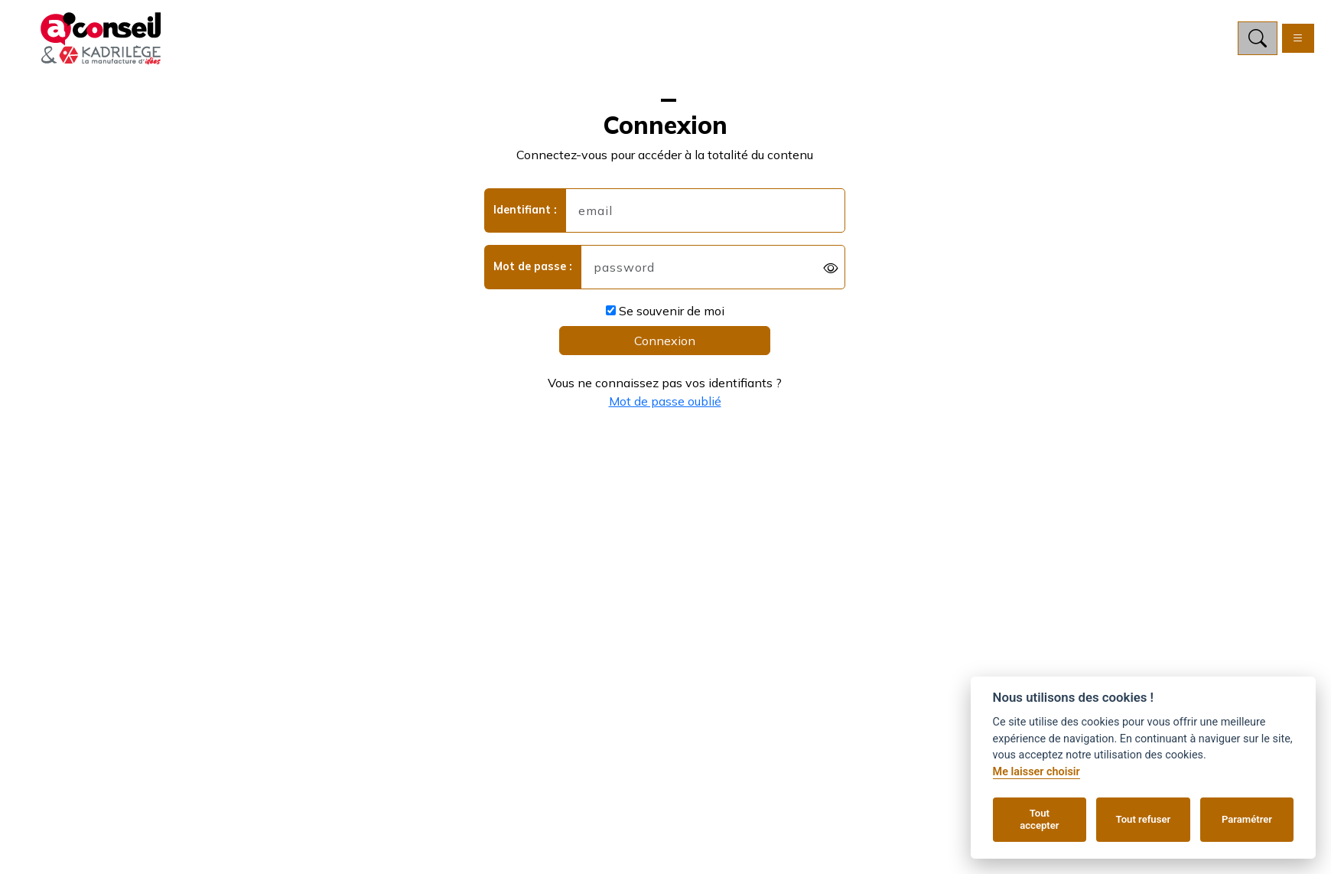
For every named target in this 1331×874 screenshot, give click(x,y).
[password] (713, 267)
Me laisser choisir (1036, 771)
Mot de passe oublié (665, 401)
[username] (705, 210)
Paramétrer (1247, 819)
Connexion (664, 340)
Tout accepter (1039, 819)
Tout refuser (1143, 819)
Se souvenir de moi (665, 310)
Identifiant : (525, 210)
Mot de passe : (532, 266)
